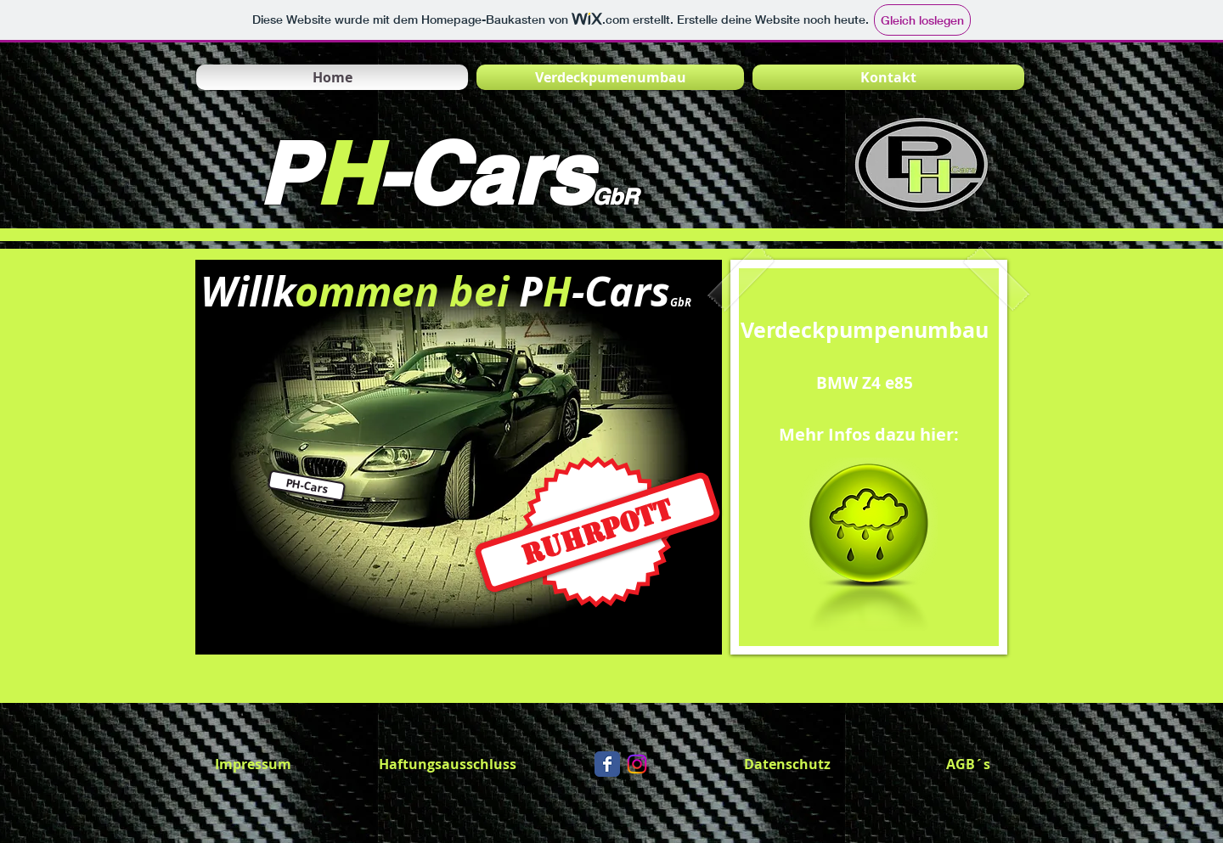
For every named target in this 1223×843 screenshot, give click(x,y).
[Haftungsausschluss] (447, 764)
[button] (307, 485)
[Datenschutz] (787, 764)
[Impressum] (253, 764)
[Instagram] (637, 764)
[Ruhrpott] (597, 532)
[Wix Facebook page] (607, 764)
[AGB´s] (968, 764)
